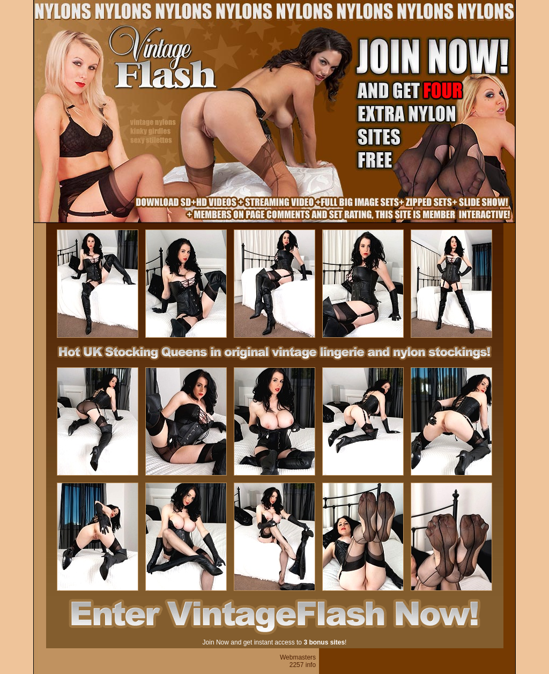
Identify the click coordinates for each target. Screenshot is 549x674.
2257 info (303, 665)
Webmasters (298, 657)
